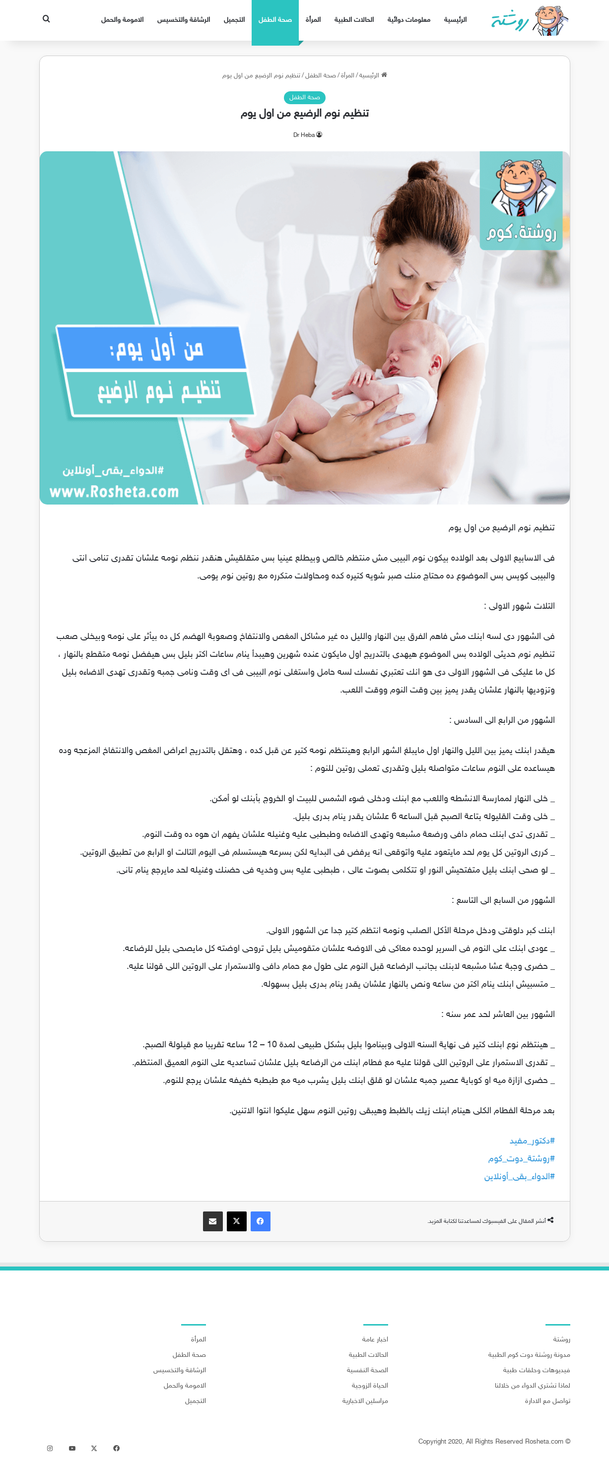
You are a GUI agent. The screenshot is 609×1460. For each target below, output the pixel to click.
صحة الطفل (275, 20)
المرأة (313, 20)
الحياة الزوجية (370, 1386)
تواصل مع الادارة (547, 1401)
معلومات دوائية (409, 20)
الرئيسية (455, 20)
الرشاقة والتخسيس (183, 20)
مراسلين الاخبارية (365, 1401)
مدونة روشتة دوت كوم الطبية (529, 1355)
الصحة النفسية (367, 1371)
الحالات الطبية (354, 20)
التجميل (234, 20)
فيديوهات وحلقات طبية (536, 1371)
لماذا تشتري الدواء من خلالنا (532, 1386)
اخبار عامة (375, 1340)
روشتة (561, 1340)
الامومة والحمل (122, 20)
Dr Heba (304, 135)
